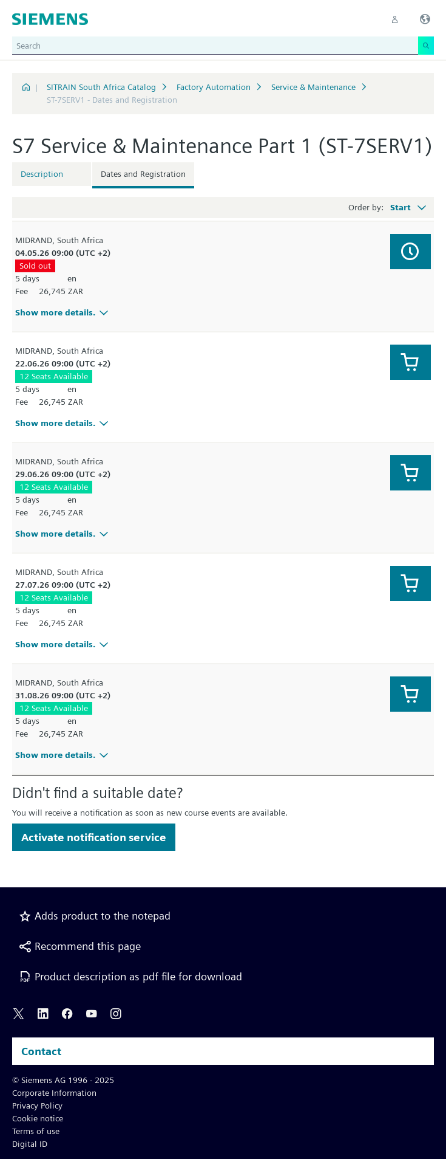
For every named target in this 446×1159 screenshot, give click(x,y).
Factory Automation (214, 87)
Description (42, 174)
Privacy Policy (37, 1105)
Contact (41, 1051)
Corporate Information (54, 1093)
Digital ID (29, 1144)
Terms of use (35, 1131)
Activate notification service (93, 837)
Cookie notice (37, 1118)
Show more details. (63, 312)
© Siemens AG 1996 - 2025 (63, 1080)
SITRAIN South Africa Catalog (101, 87)
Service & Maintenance (313, 87)
